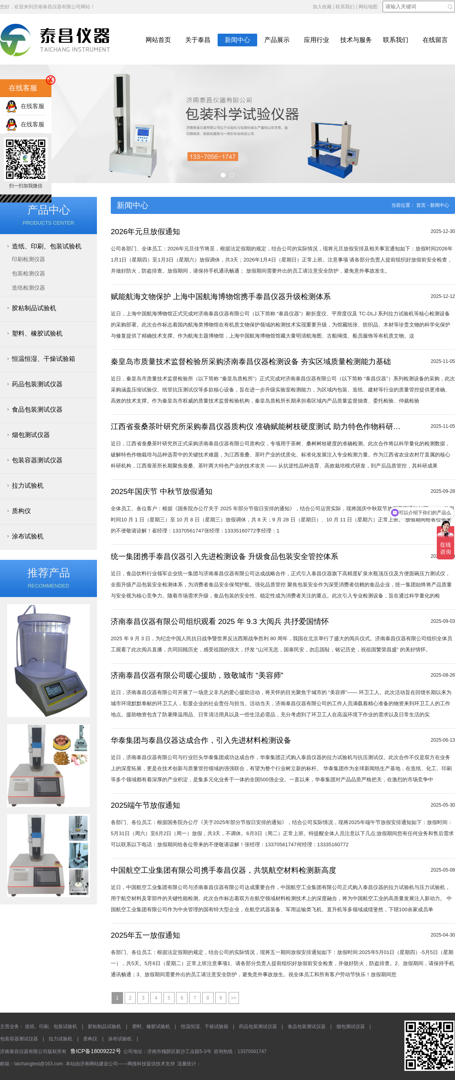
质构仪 (21, 511)
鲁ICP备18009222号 (95, 1051)
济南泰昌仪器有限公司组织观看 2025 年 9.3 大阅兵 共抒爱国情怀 (220, 621)
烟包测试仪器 (31, 434)
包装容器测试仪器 (37, 460)
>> (234, 998)
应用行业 (316, 39)
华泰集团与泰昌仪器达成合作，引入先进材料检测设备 (201, 740)
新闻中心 (237, 39)
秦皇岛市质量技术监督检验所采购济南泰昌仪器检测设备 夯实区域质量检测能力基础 (251, 361)
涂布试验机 (28, 536)
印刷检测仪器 (28, 259)
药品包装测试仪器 (37, 384)
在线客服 (25, 106)
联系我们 (345, 7)
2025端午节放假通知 (145, 805)
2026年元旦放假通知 (145, 231)
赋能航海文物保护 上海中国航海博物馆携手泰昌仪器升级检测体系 (221, 296)
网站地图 (367, 7)
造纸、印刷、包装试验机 (47, 246)
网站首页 (158, 39)
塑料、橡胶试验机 (37, 333)
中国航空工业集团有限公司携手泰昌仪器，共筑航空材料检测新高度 (223, 870)
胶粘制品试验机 (34, 308)
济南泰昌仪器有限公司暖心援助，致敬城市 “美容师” (197, 675)
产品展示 (277, 39)
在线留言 (435, 39)
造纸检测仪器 (28, 287)
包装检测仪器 (28, 273)
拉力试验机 (28, 485)
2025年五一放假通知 (145, 935)
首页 (421, 205)
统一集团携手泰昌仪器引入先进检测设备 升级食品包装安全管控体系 (224, 556)
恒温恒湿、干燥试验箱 (43, 358)
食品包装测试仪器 (37, 409)
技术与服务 (356, 39)
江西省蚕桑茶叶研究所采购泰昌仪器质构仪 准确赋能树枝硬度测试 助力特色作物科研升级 (256, 426)
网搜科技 (136, 1064)
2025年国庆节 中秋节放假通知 (161, 491)
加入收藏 (322, 7)
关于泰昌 (197, 39)
